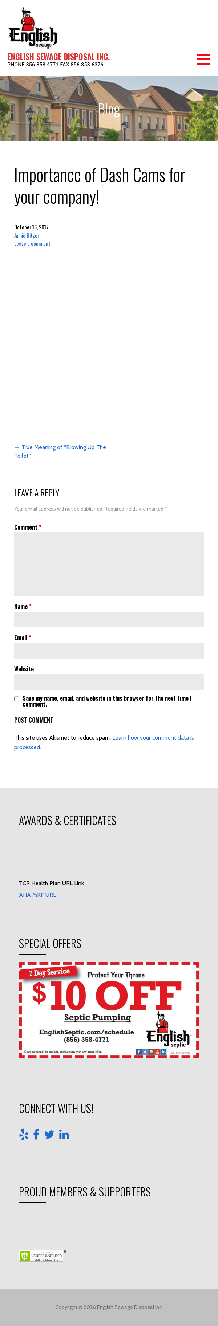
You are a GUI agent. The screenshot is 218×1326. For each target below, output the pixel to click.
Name (23, 606)
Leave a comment (32, 243)
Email (22, 637)
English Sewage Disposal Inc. (58, 56)
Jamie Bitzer (26, 235)
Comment (27, 527)
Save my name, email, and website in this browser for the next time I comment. (107, 701)
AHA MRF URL (37, 894)
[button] (207, 64)
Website (24, 668)
